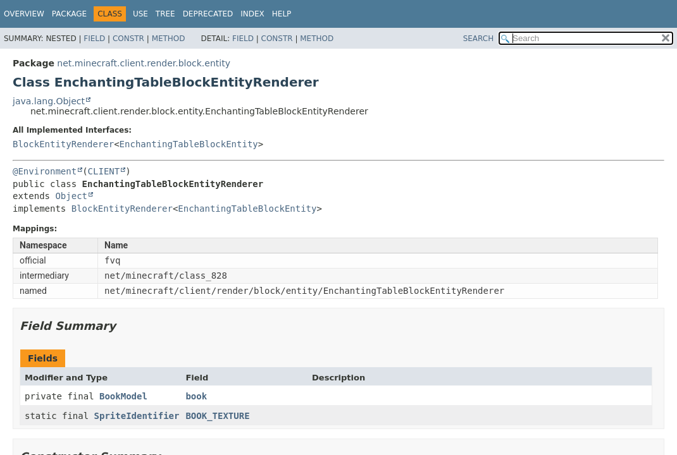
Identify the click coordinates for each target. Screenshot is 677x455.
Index (252, 13)
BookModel (123, 396)
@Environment (45, 171)
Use (140, 13)
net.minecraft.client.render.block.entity (143, 63)
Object (71, 196)
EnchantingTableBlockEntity (189, 144)
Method (168, 38)
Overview (24, 13)
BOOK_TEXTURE (217, 416)
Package (69, 13)
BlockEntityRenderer (63, 144)
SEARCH (478, 38)
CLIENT (104, 171)
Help (282, 13)
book (196, 396)
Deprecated (208, 13)
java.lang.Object (49, 101)
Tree (165, 13)
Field (94, 38)
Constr (128, 38)
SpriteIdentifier (137, 416)
